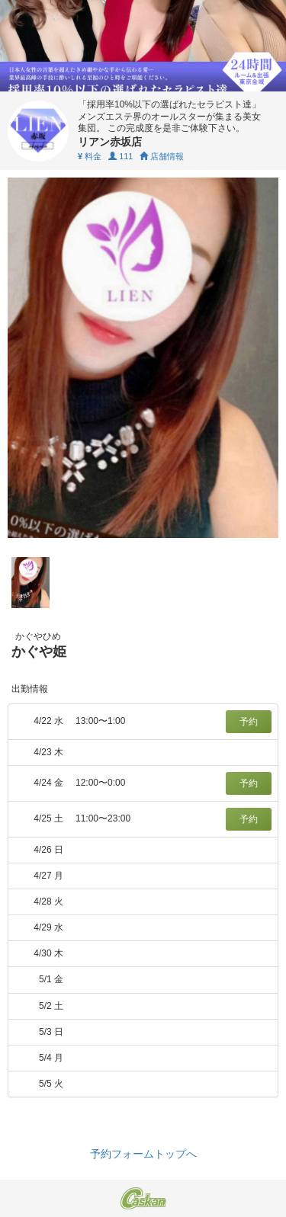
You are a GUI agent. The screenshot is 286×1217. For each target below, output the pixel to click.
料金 (89, 156)
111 (120, 156)
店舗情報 (162, 156)
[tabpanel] (143, 358)
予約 (248, 721)
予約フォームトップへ (143, 1154)
